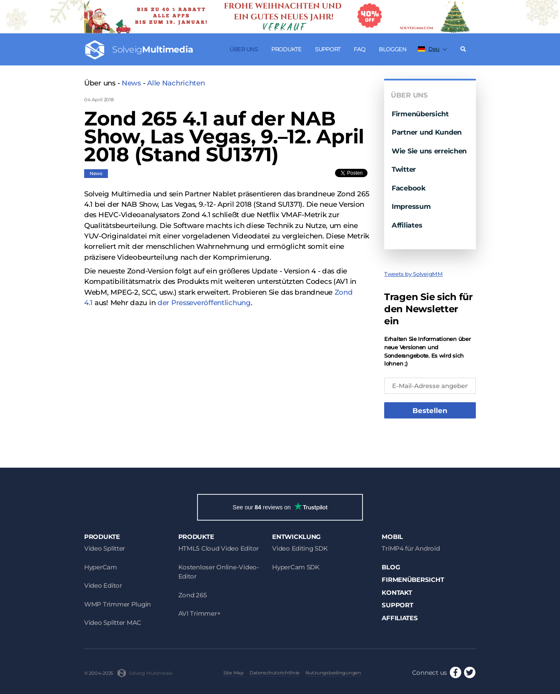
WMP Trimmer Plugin (117, 604)
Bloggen (393, 49)
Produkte (286, 49)
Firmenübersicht (420, 114)
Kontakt (397, 592)
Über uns (244, 49)
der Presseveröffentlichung (204, 302)
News (131, 83)
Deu (429, 48)
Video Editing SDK (300, 548)
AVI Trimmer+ (199, 613)
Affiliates (407, 225)
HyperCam (100, 567)
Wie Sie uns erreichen (429, 151)
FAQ (359, 49)
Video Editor (103, 585)
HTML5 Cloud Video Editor (218, 548)
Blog (391, 567)
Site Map (233, 673)
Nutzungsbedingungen (333, 673)
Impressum (411, 206)
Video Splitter (104, 548)
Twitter (404, 169)
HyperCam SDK (296, 567)
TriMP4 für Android (411, 548)
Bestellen (430, 410)
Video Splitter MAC (112, 622)
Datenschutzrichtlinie (275, 673)
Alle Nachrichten (176, 83)
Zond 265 (192, 595)
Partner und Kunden (427, 132)
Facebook (409, 188)
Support (327, 49)
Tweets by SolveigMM (413, 274)
